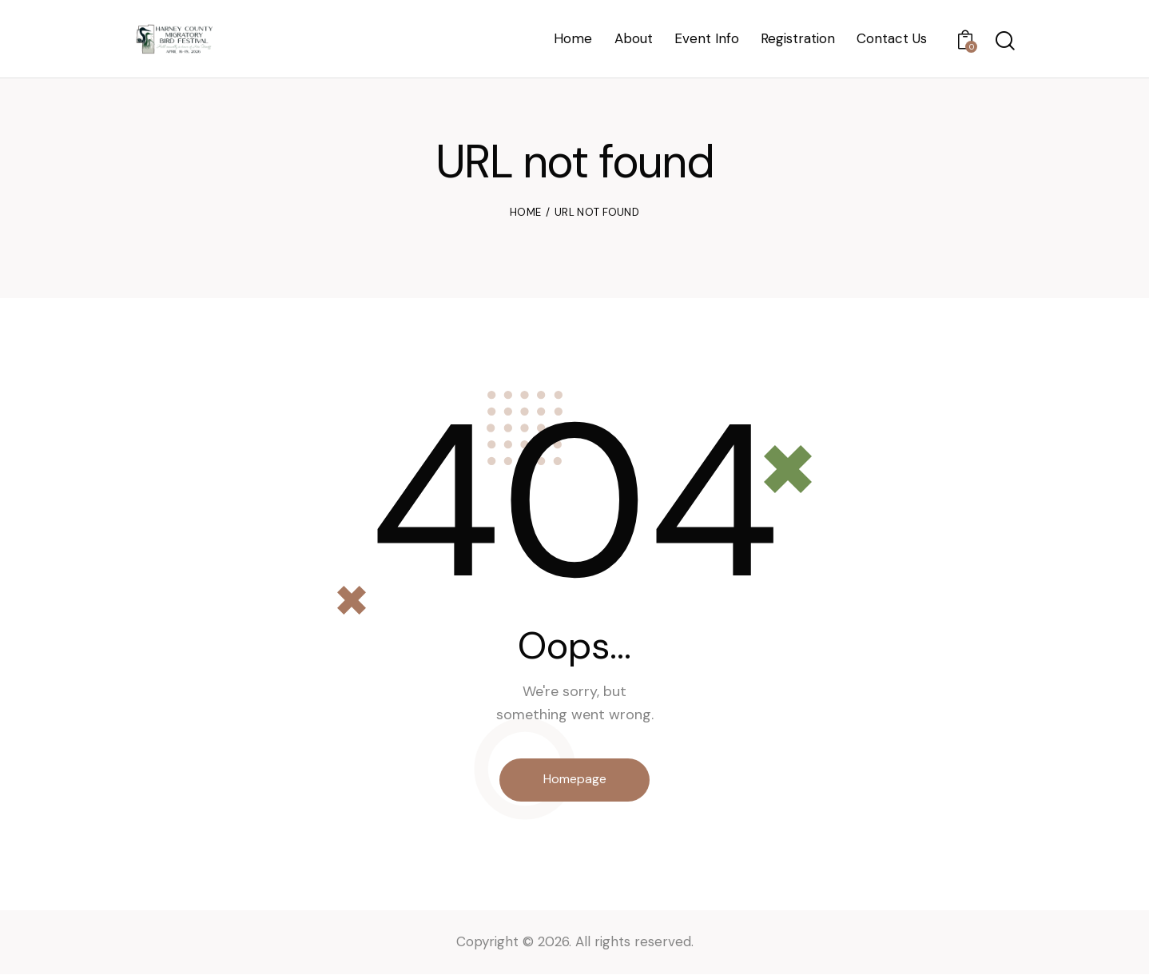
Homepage (574, 779)
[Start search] (1004, 41)
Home (525, 212)
